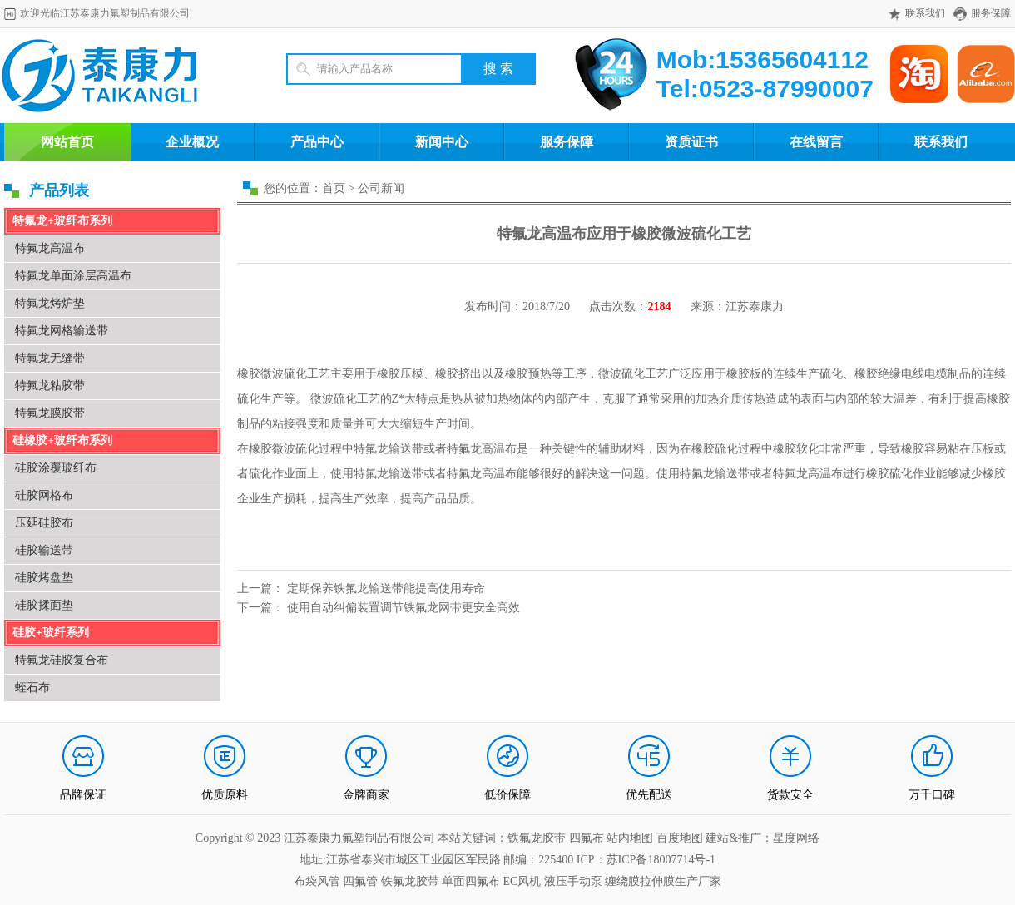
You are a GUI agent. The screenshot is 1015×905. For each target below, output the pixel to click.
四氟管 (360, 881)
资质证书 (691, 142)
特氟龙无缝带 (50, 358)
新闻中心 (441, 142)
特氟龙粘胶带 (50, 385)
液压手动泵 (573, 881)
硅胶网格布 (44, 495)
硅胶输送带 (44, 550)
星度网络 (796, 838)
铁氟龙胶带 (410, 881)
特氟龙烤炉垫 (50, 303)
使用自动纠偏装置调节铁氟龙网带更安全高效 (403, 607)
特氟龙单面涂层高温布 (73, 276)
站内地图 (631, 838)
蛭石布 (32, 687)
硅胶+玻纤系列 (50, 632)
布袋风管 (317, 881)
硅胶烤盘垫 (44, 577)
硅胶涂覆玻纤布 (56, 468)
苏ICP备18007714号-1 (661, 859)
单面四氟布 (471, 881)
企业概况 (192, 142)
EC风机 (522, 881)
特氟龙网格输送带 (61, 330)
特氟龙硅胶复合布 (61, 660)
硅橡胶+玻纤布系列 (62, 440)
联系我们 (925, 13)
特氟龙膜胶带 (50, 413)
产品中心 (317, 142)
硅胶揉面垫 (44, 605)
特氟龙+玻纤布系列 (62, 221)
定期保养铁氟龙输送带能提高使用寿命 (386, 588)
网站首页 (67, 142)
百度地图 (679, 838)
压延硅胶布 (44, 523)
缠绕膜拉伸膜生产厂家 (663, 881)
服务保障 (991, 13)
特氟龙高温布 (50, 248)
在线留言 (816, 142)
